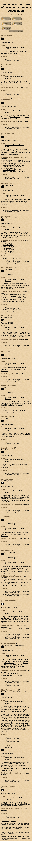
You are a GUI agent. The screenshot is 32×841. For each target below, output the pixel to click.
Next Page (20, 31)
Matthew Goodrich (5, 834)
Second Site (16, 838)
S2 (5, 59)
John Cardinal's (11, 838)
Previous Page (13, 31)
